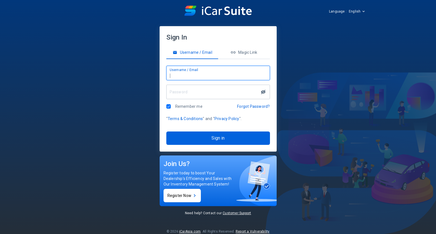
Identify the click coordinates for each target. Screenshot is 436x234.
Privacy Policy (227, 118)
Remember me (189, 106)
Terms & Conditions (185, 118)
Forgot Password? (253, 106)
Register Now (182, 195)
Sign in (218, 138)
